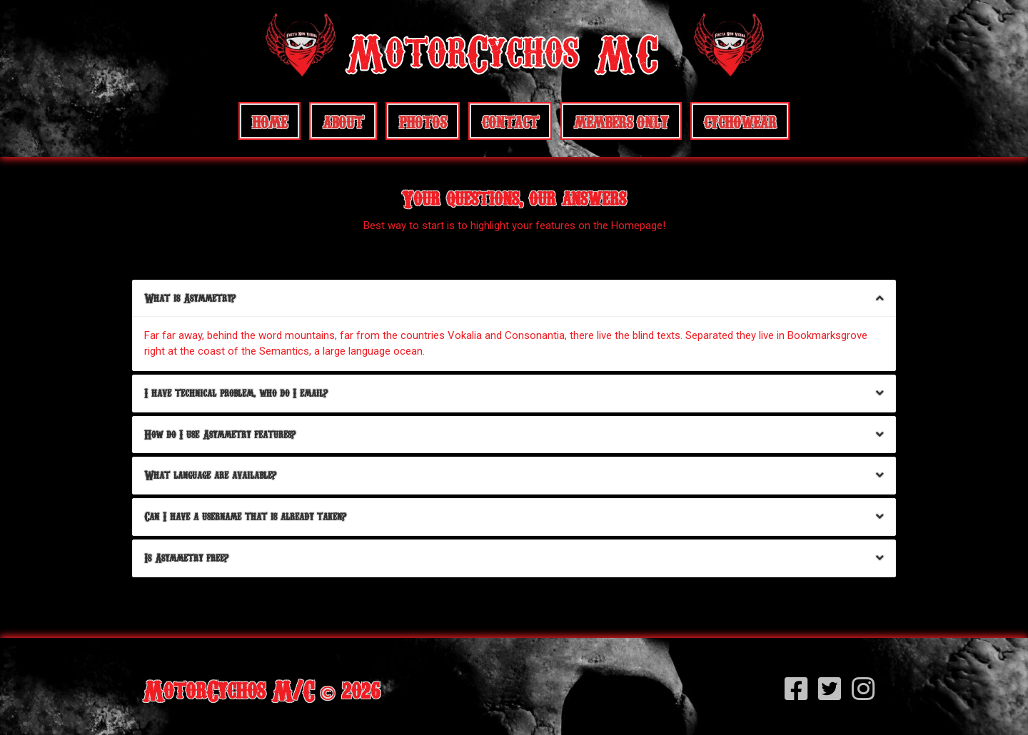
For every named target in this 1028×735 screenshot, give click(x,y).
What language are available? (210, 475)
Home (269, 121)
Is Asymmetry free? (186, 557)
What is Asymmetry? (190, 298)
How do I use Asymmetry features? (220, 434)
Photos (422, 121)
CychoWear (740, 121)
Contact (510, 121)
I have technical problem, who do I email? (236, 393)
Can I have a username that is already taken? (245, 516)
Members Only (621, 121)
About (343, 121)
